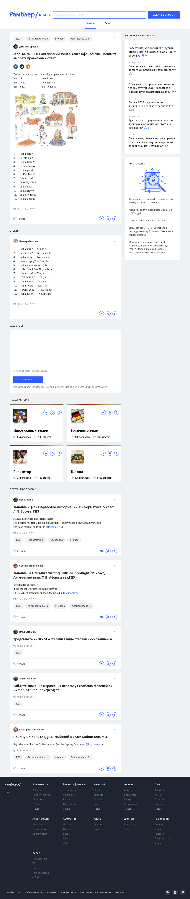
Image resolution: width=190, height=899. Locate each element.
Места (66, 838)
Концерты (130, 795)
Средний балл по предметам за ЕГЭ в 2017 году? (150, 211)
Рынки (66, 799)
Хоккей (159, 795)
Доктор (129, 819)
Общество (38, 804)
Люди (66, 829)
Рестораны (130, 804)
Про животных (41, 873)
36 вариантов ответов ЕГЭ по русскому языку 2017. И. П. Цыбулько (151, 201)
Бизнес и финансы (74, 784)
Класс (97, 819)
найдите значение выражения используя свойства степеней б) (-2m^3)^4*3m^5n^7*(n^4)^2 (62, 688)
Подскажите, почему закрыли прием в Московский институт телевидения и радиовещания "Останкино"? (152, 142)
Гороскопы (162, 819)
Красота (98, 795)
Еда (96, 804)
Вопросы (129, 825)
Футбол (159, 790)
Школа (77, 472)
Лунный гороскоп (165, 838)
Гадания (159, 834)
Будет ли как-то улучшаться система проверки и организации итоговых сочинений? (150, 124)
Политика (38, 799)
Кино (127, 790)
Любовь (98, 799)
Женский (99, 784)
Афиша (128, 784)
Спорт (159, 784)
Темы (97, 829)
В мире (36, 790)
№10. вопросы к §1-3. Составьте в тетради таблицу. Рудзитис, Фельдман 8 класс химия (151, 231)
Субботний (70, 819)
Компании (69, 795)
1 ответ (19, 218)
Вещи (66, 834)
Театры (128, 799)
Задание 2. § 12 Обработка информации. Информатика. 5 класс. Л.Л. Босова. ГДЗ (64, 509)
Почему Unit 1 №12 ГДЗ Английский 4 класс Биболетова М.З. (60, 737)
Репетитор (22, 472)
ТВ (33, 863)
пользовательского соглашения (90, 387)
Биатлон (159, 804)
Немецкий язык (84, 431)
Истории (68, 825)
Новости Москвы (42, 795)
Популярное (39, 859)
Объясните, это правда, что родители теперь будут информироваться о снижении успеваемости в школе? (151, 88)
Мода (97, 790)
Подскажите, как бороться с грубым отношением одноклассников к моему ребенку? (152, 52)
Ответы (98, 825)
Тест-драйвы (39, 829)
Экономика (69, 790)
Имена (158, 829)
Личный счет (70, 804)
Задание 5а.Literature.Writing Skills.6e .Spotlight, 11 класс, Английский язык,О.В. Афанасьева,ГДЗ (59, 575)
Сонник (159, 825)
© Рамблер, (10, 892)
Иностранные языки (30, 431)
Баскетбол (161, 799)
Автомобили (40, 819)
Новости (37, 825)
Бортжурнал (39, 834)
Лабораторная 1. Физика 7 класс (147, 220)
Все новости (40, 784)
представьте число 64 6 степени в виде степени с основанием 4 (62, 639)
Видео (36, 853)
